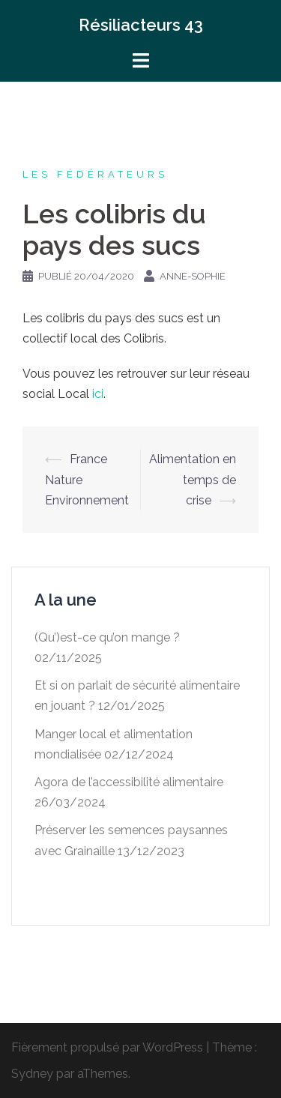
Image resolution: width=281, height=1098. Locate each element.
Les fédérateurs (95, 174)
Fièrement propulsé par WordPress (107, 1047)
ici (97, 394)
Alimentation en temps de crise (192, 479)
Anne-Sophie (193, 276)
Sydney (32, 1074)
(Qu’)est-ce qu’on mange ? (107, 637)
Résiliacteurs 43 (141, 24)
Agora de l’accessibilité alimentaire (128, 782)
